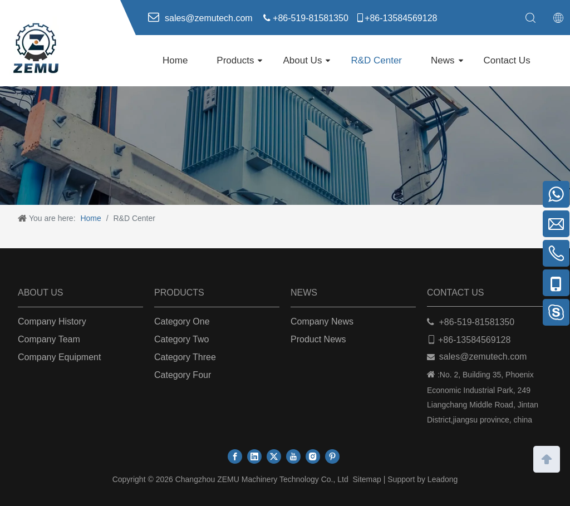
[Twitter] (274, 456)
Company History (52, 321)
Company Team (49, 339)
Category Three (185, 357)
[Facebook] (235, 456)
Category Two (181, 339)
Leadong (443, 479)
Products (235, 60)
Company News (322, 321)
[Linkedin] (254, 456)
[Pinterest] (332, 456)
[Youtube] (293, 456)
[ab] (285, 145)
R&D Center (376, 60)
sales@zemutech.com (483, 356)
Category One (182, 321)
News (443, 60)
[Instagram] (313, 456)
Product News (318, 339)
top (546, 458)
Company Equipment (59, 357)
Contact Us (507, 60)
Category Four (182, 375)
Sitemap (366, 479)
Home (175, 60)
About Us (302, 60)
